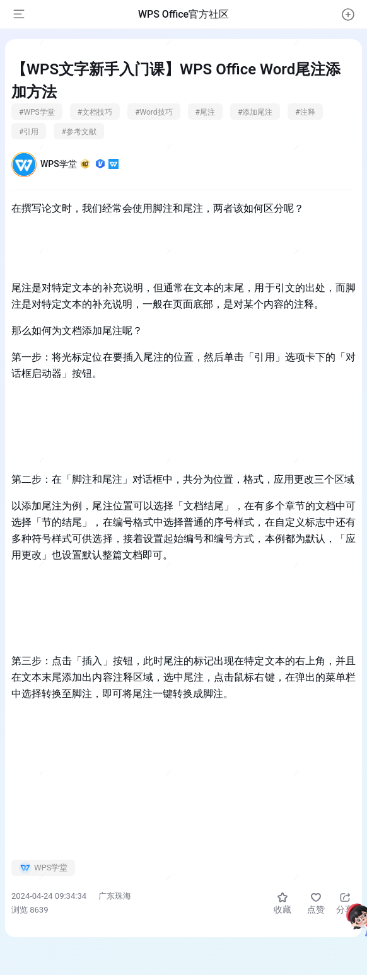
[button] (348, 14)
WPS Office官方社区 (183, 14)
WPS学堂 (79, 164)
